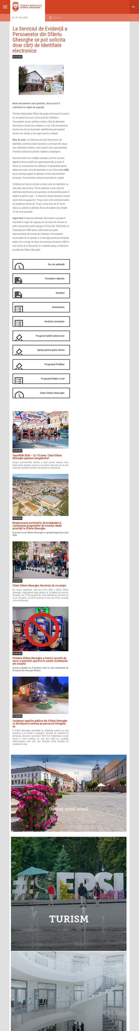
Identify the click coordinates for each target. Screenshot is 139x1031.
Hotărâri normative (52, 328)
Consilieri (85, 941)
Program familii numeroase (48, 342)
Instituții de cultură (22, 945)
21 (69, 848)
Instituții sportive (21, 952)
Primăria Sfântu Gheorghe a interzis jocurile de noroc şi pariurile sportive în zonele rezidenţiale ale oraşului (98, 271)
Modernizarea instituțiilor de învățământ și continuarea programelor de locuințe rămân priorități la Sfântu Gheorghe (97, 136)
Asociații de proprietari (24, 956)
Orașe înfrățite (20, 964)
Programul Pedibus (52, 370)
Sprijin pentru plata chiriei (48, 356)
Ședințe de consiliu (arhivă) (92, 968)
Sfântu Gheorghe (31, 7)
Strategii (51, 964)
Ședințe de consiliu (89, 964)
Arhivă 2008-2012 (88, 976)
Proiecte (51, 960)
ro (133, 7)
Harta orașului (68, 762)
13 (53, 841)
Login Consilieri (87, 972)
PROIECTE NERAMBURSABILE (57, 987)
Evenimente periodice (69, 865)
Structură (52, 945)
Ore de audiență (54, 270)
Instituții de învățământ (24, 948)
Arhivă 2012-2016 (88, 980)
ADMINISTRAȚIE (22, 986)
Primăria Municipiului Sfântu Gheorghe (29, 804)
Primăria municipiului (32, 5)
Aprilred (48, 1012)
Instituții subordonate (57, 952)
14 (69, 841)
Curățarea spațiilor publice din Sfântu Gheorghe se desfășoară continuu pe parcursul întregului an (99, 332)
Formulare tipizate (52, 285)
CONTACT (85, 986)
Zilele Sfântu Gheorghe (50, 399)
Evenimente (56, 313)
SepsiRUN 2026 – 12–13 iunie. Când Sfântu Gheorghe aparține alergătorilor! (97, 70)
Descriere (18, 941)
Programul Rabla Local (50, 385)
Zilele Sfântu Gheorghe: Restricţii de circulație (93, 197)
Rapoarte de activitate (57, 948)
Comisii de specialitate (90, 952)
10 (116, 835)
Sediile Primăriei (55, 956)
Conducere (52, 941)
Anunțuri (58, 299)
